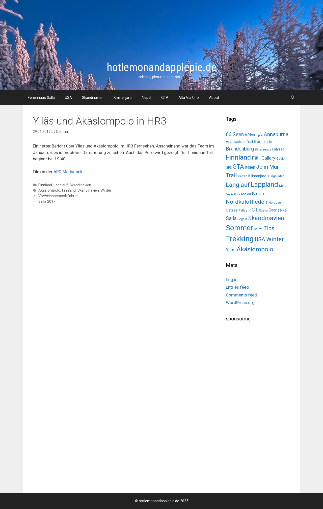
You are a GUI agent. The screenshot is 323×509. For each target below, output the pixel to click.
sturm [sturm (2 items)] (258, 229)
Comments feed (241, 294)
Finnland (45, 185)
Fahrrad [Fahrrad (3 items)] (278, 149)
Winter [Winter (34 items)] (275, 239)
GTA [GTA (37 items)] (238, 166)
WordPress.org (240, 302)
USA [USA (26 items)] (260, 239)
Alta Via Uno (188, 97)
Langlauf (61, 185)
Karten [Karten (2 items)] (242, 176)
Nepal (146, 97)
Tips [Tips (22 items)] (268, 228)
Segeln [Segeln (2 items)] (242, 219)
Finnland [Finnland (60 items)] (238, 157)
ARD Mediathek (67, 171)
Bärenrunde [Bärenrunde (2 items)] (263, 149)
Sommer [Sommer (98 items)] (239, 228)
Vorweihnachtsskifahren (58, 196)
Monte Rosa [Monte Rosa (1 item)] (233, 194)
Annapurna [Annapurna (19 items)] (276, 134)
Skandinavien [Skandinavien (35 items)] (266, 218)
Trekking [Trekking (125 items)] (240, 238)
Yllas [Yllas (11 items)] (231, 250)
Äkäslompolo (49, 190)
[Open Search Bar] (292, 97)
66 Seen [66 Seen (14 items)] (235, 134)
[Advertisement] (264, 405)
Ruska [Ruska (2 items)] (263, 210)
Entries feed (237, 287)
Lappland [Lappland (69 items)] (264, 185)
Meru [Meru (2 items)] (282, 186)
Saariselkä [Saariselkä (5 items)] (278, 210)
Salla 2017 (46, 201)
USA (68, 97)
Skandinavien (92, 97)
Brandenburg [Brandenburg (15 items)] (240, 149)
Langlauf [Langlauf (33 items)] (238, 184)
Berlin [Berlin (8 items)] (259, 141)
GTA (164, 97)
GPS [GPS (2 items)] (229, 167)
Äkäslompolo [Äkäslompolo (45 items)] (255, 249)
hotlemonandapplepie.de (162, 67)
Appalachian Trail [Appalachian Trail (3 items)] (239, 142)
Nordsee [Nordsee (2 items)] (274, 202)
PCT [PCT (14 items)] (253, 210)
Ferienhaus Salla (41, 97)
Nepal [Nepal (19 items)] (258, 193)
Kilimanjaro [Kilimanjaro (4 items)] (257, 176)
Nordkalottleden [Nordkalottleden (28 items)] (246, 201)
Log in (231, 279)
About (214, 97)
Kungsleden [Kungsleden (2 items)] (275, 176)
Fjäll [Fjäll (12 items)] (256, 158)
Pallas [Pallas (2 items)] (243, 210)
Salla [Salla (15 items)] (231, 218)
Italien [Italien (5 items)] (250, 167)
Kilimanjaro (123, 97)
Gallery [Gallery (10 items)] (268, 158)
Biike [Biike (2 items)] (269, 142)
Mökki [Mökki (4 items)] (246, 194)
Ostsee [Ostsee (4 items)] (232, 210)
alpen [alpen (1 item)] (259, 135)
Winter (106, 190)
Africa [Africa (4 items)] (250, 135)
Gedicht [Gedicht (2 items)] (281, 158)
